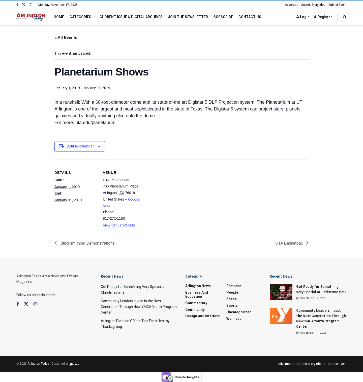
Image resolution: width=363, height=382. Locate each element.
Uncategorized (239, 312)
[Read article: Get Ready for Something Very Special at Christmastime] (281, 292)
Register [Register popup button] (323, 17)
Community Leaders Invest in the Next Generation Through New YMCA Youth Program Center (139, 306)
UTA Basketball (289, 243)
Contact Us (249, 17)
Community (195, 310)
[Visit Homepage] (30, 17)
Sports (232, 305)
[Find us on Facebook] (17, 5)
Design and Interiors (202, 316)
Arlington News (198, 286)
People (232, 292)
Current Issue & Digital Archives (131, 17)
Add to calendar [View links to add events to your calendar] (80, 146)
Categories (80, 17)
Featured (233, 286)
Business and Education (196, 294)
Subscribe (223, 17)
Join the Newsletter (188, 17)
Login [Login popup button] (303, 17)
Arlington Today (38, 363)
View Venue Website (119, 225)
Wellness (233, 319)
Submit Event (337, 5)
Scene (231, 299)
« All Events (65, 37)
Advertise (291, 5)
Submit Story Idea (313, 5)
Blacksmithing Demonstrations (87, 243)
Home (59, 17)
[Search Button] (345, 17)
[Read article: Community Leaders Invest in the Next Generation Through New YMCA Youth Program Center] (281, 316)
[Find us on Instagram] (30, 5)
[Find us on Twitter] (23, 5)
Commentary (196, 303)
